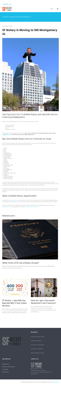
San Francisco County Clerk (37, 345)
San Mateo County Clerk (37, 349)
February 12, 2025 (8, 26)
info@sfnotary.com (7, 134)
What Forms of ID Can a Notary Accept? (20, 263)
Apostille (28, 1)
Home (6, 1)
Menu (52, 9)
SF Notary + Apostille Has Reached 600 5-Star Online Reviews (14, 303)
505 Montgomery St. (14, 200)
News (9, 4)
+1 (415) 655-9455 (6, 4)
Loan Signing (39, 1)
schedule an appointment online (32, 207)
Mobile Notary (16, 1)
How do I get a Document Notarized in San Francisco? (43, 302)
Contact (19, 4)
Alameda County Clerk (36, 341)
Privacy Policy (5, 372)
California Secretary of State (37, 337)
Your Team (51, 1)
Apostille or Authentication (8, 367)
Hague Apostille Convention (37, 353)
